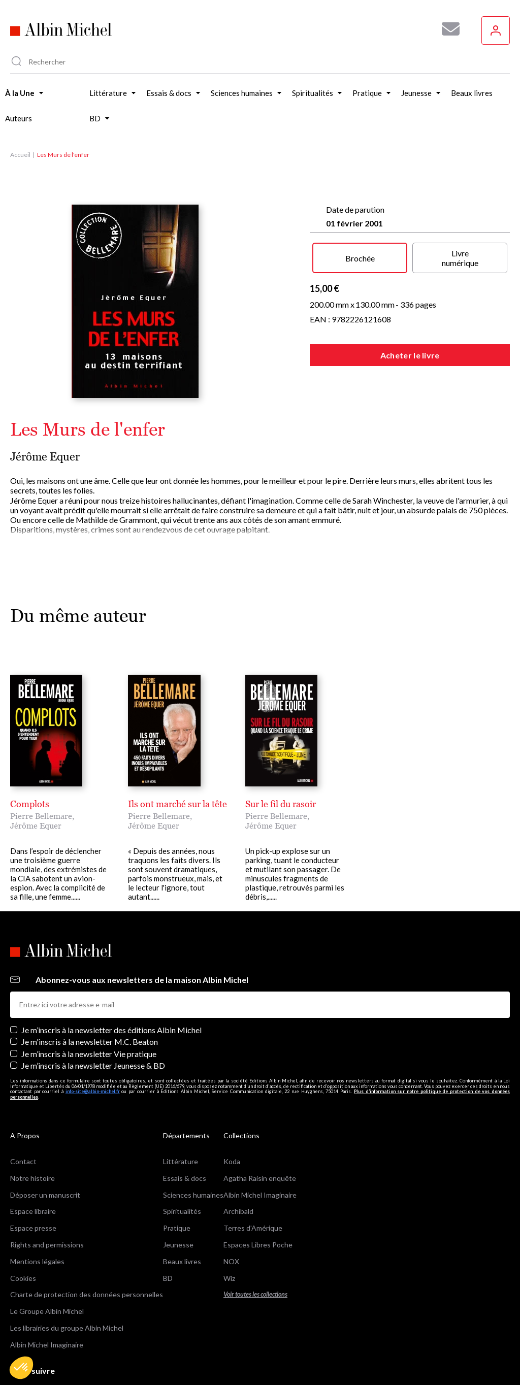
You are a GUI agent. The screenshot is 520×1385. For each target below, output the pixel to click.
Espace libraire (33, 1165)
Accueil (20, 154)
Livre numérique (460, 258)
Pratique (176, 1181)
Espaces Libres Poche (257, 1198)
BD (168, 1231)
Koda (231, 1115)
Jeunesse (178, 1198)
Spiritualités (182, 1165)
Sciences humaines (193, 1148)
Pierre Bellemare (41, 815)
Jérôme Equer (45, 457)
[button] (21, 1368)
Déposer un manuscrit (45, 1148)
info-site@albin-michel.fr (93, 1045)
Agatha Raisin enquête (259, 1132)
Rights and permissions (47, 1198)
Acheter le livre (410, 355)
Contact (23, 1115)
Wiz (229, 1231)
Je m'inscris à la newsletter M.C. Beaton (89, 995)
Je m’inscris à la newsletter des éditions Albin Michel (111, 983)
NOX (231, 1215)
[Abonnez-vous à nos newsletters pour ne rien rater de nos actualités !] (447, 29)
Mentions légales (37, 1215)
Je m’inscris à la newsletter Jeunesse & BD (93, 1019)
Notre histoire (32, 1132)
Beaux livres (182, 1215)
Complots (29, 804)
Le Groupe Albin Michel (47, 1265)
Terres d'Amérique (252, 1181)
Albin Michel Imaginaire (46, 1298)
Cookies (23, 1231)
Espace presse (33, 1181)
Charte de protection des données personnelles (86, 1248)
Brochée (360, 258)
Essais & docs (184, 1132)
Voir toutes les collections (255, 1248)
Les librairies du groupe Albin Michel (66, 1281)
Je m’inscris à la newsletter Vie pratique (88, 1007)
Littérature (180, 1115)
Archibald (238, 1165)
